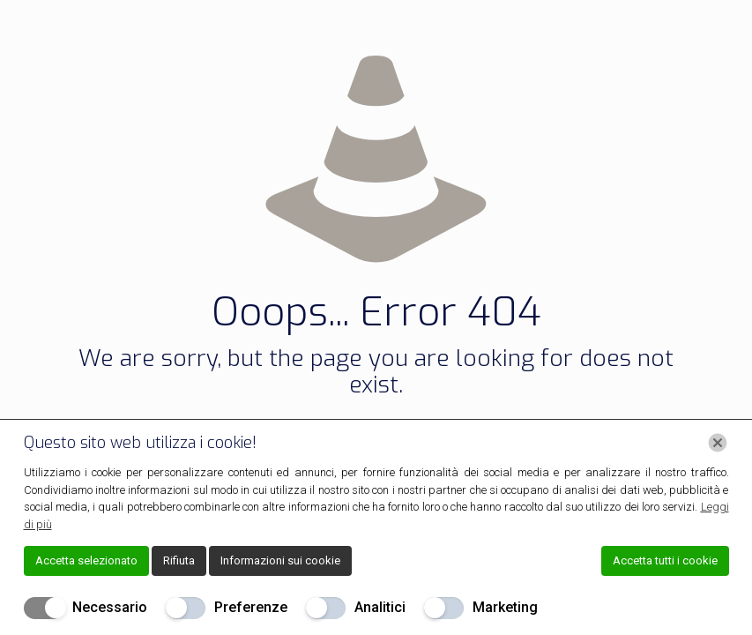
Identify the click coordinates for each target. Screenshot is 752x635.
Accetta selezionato (86, 560)
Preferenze (250, 607)
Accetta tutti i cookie (665, 560)
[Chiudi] (717, 442)
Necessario (109, 607)
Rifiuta (179, 560)
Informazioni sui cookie (280, 560)
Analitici (380, 607)
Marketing (505, 607)
